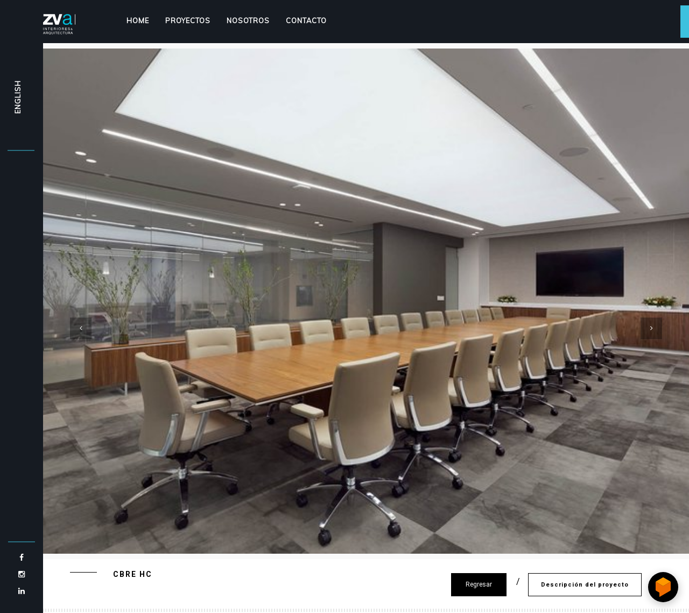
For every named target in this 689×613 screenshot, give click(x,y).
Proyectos (187, 20)
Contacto (306, 20)
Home (137, 20)
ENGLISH (17, 97)
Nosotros (248, 20)
